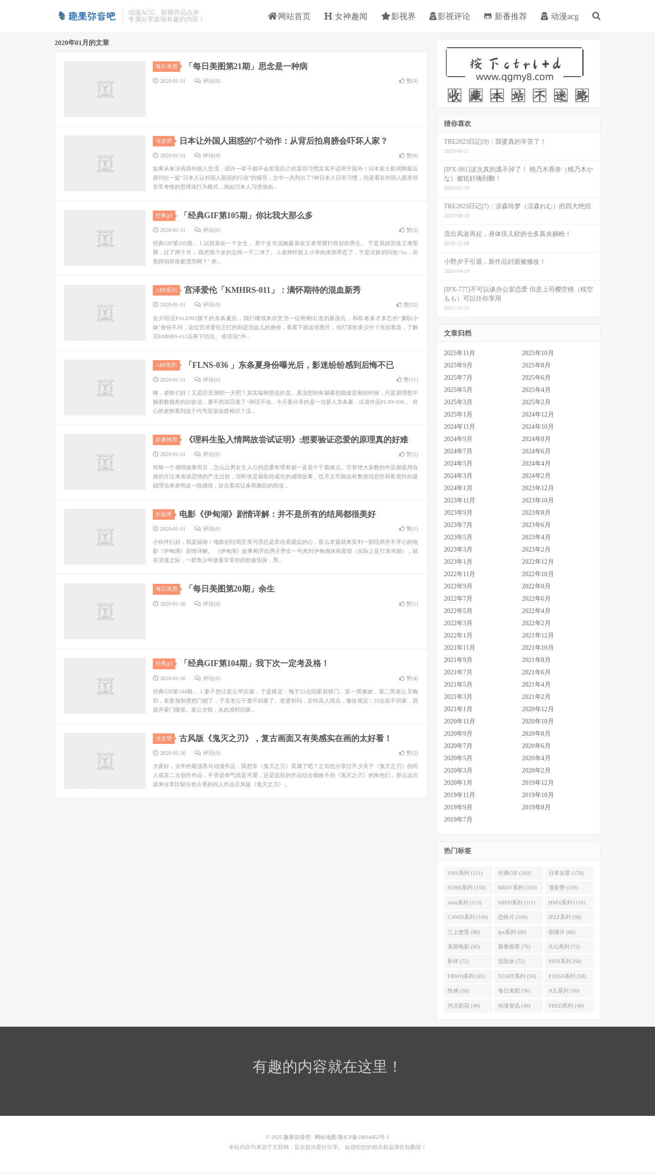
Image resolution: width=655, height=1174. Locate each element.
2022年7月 (458, 600)
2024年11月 (459, 428)
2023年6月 (536, 526)
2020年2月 (536, 771)
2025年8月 (536, 366)
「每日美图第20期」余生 (230, 590)
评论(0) (207, 82)
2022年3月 (458, 624)
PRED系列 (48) (566, 1006)
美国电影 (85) (464, 947)
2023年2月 (536, 550)
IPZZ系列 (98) (565, 918)
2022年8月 (536, 587)
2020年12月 (538, 710)
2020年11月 (459, 722)
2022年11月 (459, 575)
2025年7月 (458, 379)
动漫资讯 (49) (514, 1006)
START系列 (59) (517, 977)
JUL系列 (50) (564, 992)
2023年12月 (538, 489)
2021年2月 (536, 698)
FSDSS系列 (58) (567, 977)
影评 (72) (458, 962)
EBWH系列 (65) (466, 977)
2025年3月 (458, 403)
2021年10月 (538, 649)
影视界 (398, 16)
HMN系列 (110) (567, 903)
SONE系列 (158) (467, 889)
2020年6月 (536, 747)
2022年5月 (458, 612)
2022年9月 (458, 587)
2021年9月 (458, 661)
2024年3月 (458, 477)
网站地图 (326, 1138)
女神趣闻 (346, 16)
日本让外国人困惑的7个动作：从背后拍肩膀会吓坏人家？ (283, 141)
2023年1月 (458, 563)
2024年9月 (458, 440)
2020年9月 (458, 735)
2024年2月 (536, 477)
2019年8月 (536, 808)
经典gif (165, 216)
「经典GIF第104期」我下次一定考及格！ (254, 664)
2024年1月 (458, 489)
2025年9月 (458, 366)
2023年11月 (459, 501)
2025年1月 (458, 415)
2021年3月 (458, 698)
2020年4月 (536, 759)
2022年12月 (538, 563)
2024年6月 (536, 452)
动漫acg (560, 16)
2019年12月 (538, 784)
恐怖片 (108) (513, 918)
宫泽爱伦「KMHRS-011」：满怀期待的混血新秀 (272, 291)
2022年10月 (538, 575)
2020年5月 (458, 759)
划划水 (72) (511, 962)
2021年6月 (536, 673)
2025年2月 (536, 403)
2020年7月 (458, 747)
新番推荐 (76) (514, 947)
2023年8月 (536, 514)
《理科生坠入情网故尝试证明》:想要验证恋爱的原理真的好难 (296, 440)
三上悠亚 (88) (464, 933)
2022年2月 (536, 624)
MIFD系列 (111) (516, 903)
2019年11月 (459, 796)
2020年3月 (458, 771)
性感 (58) (458, 992)
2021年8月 (536, 661)
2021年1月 (458, 710)
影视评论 (449, 16)
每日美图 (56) (514, 992)
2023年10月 (538, 501)
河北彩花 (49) (464, 1006)
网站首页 (289, 16)
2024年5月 (458, 465)
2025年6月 (536, 379)
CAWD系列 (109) (468, 918)
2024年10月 (538, 428)
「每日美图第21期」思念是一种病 (246, 67)
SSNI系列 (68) (565, 962)
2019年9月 (458, 808)
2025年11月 (459, 354)
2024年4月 (536, 465)
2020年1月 (458, 784)
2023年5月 (458, 538)
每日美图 (168, 67)
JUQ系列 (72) (564, 947)
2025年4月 (536, 391)
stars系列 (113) (465, 903)
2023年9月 (458, 514)
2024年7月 (458, 452)
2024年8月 (536, 440)
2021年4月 (536, 685)
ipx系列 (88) (512, 933)
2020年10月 (538, 722)
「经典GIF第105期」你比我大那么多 (246, 216)
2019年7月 (458, 821)
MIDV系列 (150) (517, 889)
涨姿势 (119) (563, 889)
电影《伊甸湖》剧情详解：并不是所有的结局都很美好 (277, 515)
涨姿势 (165, 142)
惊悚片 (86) (562, 933)
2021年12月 (538, 636)
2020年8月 (536, 735)
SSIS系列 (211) (465, 874)
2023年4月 (536, 538)
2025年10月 (538, 354)
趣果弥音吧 (86, 16)
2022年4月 (536, 612)
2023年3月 (458, 550)
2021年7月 (458, 673)
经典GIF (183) (514, 874)
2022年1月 (458, 636)
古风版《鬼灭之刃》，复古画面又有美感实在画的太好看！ (285, 739)
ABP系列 (168, 291)
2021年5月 (458, 685)
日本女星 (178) (566, 874)
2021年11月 (459, 649)
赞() (408, 82)
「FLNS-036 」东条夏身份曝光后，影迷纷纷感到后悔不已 (289, 366)
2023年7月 (458, 526)
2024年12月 (538, 415)
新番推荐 (505, 16)
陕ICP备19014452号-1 (363, 1138)
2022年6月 (536, 600)
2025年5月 (458, 391)
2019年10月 (538, 796)
